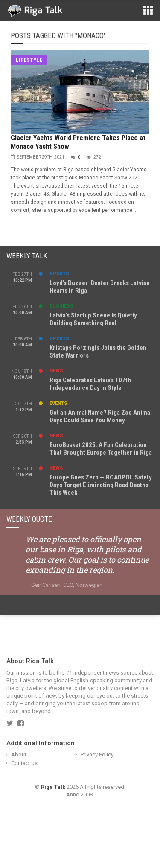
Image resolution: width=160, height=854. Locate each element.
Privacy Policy (97, 754)
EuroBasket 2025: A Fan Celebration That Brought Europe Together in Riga (100, 448)
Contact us (24, 763)
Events (58, 403)
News (56, 371)
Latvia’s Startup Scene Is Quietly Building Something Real (93, 319)
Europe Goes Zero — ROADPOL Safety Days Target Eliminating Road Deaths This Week (100, 484)
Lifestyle (29, 60)
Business (61, 306)
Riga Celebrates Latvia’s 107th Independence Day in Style (90, 384)
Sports (59, 274)
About (18, 754)
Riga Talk (53, 787)
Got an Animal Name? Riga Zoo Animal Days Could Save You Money (100, 416)
